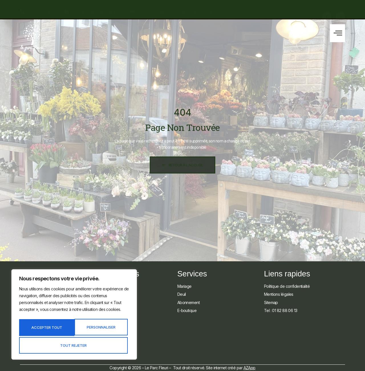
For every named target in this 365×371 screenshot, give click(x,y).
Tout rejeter (101, 328)
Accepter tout (74, 345)
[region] (74, 316)
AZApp (250, 367)
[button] (337, 33)
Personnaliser (46, 328)
